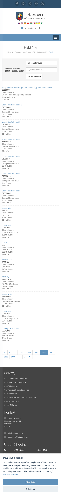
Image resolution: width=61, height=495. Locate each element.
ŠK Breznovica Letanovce (15, 382)
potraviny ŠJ (6, 208)
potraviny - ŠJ (7, 294)
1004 (29, 352)
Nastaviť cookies (10, 474)
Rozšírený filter (34, 76)
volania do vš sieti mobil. (11, 191)
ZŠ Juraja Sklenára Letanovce (16, 390)
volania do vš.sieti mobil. (11, 122)
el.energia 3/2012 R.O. (10, 329)
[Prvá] (5, 352)
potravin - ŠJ (6, 260)
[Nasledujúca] (24, 357)
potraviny (5, 277)
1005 (36, 352)
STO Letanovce (11, 386)
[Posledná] (29, 357)
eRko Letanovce (11, 401)
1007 (51, 352)
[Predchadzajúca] (9, 352)
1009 (13, 357)
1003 (21, 352)
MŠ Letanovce (10, 394)
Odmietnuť (30, 489)
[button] (41, 63)
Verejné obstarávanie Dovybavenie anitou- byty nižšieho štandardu (27, 88)
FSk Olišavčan (10, 405)
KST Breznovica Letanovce (15, 379)
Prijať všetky (30, 482)
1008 (6, 357)
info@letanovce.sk (32, 28)
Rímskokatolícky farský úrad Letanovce (20, 398)
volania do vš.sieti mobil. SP (12, 105)
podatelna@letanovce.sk (18, 437)
